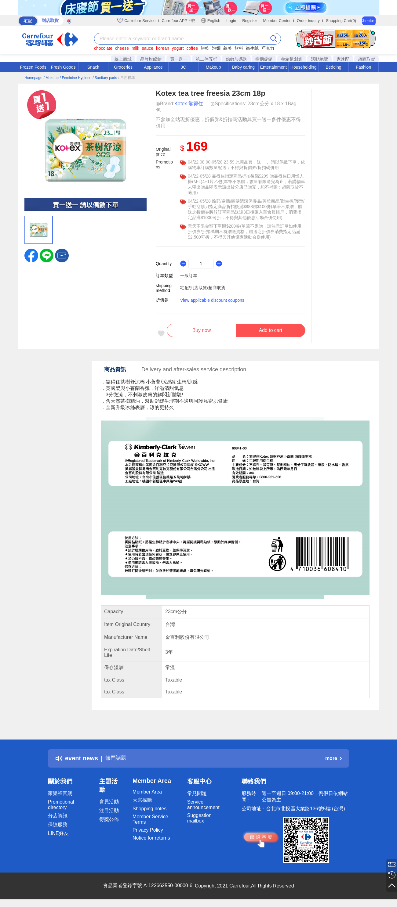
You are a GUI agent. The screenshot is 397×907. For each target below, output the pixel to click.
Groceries (123, 67)
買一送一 (178, 59)
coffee (192, 48)
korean (162, 48)
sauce (147, 48)
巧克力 (267, 48)
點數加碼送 (236, 59)
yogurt (178, 48)
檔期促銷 (263, 59)
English (210, 20)
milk (135, 48)
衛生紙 (252, 48)
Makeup (213, 67)
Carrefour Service (136, 20)
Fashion (363, 67)
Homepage (33, 78)
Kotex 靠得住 (188, 103)
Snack (93, 67)
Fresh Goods (63, 67)
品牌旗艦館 (151, 59)
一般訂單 (188, 275)
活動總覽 (319, 59)
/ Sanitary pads (105, 78)
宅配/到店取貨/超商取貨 (202, 287)
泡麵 (216, 48)
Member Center (277, 20)
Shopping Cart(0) (341, 20)
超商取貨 (366, 59)
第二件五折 (206, 59)
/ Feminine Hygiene (75, 78)
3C (183, 67)
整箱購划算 (291, 59)
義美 (227, 48)
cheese (122, 48)
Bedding (333, 67)
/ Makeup (51, 78)
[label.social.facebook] (31, 255)
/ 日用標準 (126, 78)
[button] (62, 255)
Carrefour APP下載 (178, 20)
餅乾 (205, 48)
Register (249, 20)
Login (231, 20)
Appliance (153, 67)
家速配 (343, 59)
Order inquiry (308, 20)
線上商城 (123, 59)
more (333, 761)
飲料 (239, 48)
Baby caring (243, 67)
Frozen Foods (33, 67)
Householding (303, 67)
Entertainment (273, 67)
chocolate (103, 48)
